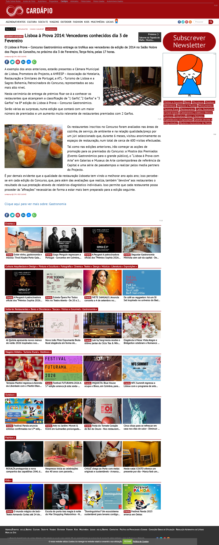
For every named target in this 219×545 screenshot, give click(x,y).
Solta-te (43, 21)
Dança (97, 266)
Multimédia (97, 21)
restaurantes (22, 29)
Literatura (117, 266)
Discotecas (198, 102)
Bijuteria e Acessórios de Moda (195, 123)
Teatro (88, 266)
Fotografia (67, 266)
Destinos (45, 351)
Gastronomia (89, 309)
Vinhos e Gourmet (71, 309)
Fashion (78, 21)
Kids (86, 21)
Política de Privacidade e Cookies (133, 529)
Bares (188, 102)
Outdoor (66, 21)
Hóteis (18, 351)
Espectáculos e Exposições (178, 119)
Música (106, 266)
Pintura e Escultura (49, 266)
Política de (140, 541)
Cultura (32, 21)
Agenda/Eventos (16, 21)
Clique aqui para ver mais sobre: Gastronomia (35, 204)
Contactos (113, 529)
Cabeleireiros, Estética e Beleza (196, 112)
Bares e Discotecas (41, 309)
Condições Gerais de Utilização (161, 529)
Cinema (78, 266)
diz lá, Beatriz (25, 529)
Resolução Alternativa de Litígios (190, 529)
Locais (110, 21)
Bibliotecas (170, 105)
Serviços (168, 116)
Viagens (54, 21)
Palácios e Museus (187, 105)
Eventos (10, 223)
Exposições (130, 266)
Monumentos (206, 105)
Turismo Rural (31, 351)
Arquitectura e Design (26, 266)
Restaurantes (22, 309)
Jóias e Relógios (195, 116)
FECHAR (127, 541)
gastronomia (51, 29)
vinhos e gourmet (37, 29)
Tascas (56, 309)
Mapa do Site (10, 532)
